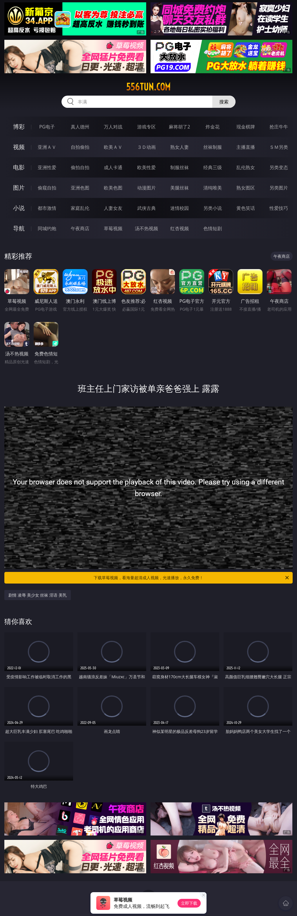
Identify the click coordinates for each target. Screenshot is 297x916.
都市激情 (47, 208)
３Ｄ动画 (146, 147)
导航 (19, 228)
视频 (19, 147)
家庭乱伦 (80, 208)
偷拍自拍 (80, 167)
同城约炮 (47, 228)
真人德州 (80, 127)
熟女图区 (245, 188)
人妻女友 (113, 208)
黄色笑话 (245, 208)
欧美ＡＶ (113, 147)
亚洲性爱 (47, 167)
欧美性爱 (146, 167)
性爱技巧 (278, 208)
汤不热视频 (146, 228)
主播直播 (245, 147)
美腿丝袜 (179, 188)
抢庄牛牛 (278, 127)
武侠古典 (146, 208)
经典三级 (212, 167)
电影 (19, 167)
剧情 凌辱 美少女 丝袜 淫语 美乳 (37, 595)
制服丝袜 (179, 167)
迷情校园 (179, 208)
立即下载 (189, 903)
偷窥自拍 (47, 188)
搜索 (224, 102)
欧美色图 (113, 188)
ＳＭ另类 (278, 147)
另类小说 (212, 208)
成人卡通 (113, 167)
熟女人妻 (179, 147)
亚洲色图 (80, 188)
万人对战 (113, 127)
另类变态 (278, 167)
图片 (19, 188)
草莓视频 (113, 228)
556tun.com (148, 87)
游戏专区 (146, 127)
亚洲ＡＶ (47, 147)
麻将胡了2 (179, 127)
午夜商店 (80, 228)
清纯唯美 (212, 188)
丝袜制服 (212, 147)
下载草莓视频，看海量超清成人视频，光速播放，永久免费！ (192, 577)
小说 (19, 208)
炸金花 (213, 127)
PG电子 (47, 127)
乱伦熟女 (245, 167)
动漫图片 (146, 188)
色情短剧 (212, 228)
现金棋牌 (245, 127)
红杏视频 (179, 228)
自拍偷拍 (80, 147)
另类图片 (278, 188)
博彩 (19, 126)
